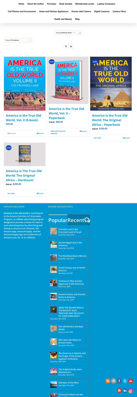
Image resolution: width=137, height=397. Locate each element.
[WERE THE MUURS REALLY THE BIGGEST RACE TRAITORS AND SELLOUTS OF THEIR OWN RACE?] (53, 309)
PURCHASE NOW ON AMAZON (58, 132)
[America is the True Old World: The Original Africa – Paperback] (111, 84)
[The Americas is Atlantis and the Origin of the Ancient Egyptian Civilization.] (53, 355)
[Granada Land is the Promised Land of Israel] (53, 231)
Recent (75, 220)
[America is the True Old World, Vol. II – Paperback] (68, 80)
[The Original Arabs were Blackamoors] (53, 371)
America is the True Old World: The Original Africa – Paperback (109, 120)
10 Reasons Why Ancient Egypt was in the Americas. (71, 282)
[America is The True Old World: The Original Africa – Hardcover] (24, 154)
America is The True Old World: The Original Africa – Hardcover (24, 175)
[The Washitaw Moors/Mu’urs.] (53, 258)
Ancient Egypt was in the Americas (70, 244)
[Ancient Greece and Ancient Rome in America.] (53, 296)
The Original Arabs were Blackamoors (70, 371)
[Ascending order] (80, 33)
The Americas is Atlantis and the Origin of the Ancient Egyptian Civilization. (72, 356)
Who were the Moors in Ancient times (69, 341)
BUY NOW (97, 138)
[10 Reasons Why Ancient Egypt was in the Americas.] (53, 283)
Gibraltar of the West (68, 382)
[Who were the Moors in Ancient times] (53, 342)
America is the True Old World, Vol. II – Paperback (66, 113)
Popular (57, 220)
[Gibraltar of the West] (53, 384)
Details (41, 133)
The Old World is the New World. (70, 328)
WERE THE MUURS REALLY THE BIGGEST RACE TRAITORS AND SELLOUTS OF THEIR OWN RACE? (71, 311)
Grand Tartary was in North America (71, 269)
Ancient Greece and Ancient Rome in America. (71, 296)
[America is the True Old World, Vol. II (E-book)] (24, 84)
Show (12, 40)
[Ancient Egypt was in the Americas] (53, 244)
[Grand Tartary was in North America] (53, 269)
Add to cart (12, 133)
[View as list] (70, 46)
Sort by (64, 33)
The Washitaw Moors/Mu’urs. (72, 256)
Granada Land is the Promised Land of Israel (69, 230)
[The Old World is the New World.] (53, 328)
